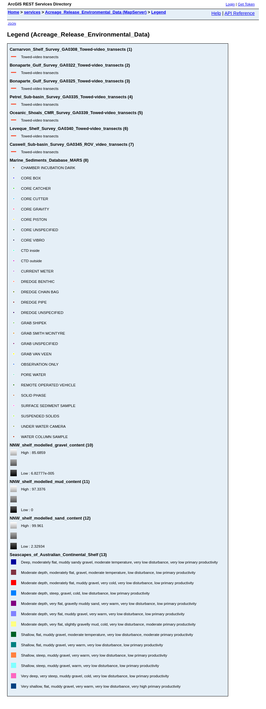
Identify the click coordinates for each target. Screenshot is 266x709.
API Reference (239, 13)
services (32, 12)
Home (13, 12)
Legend (158, 12)
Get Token (246, 4)
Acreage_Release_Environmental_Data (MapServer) (96, 12)
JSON (12, 23)
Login (230, 4)
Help (216, 13)
